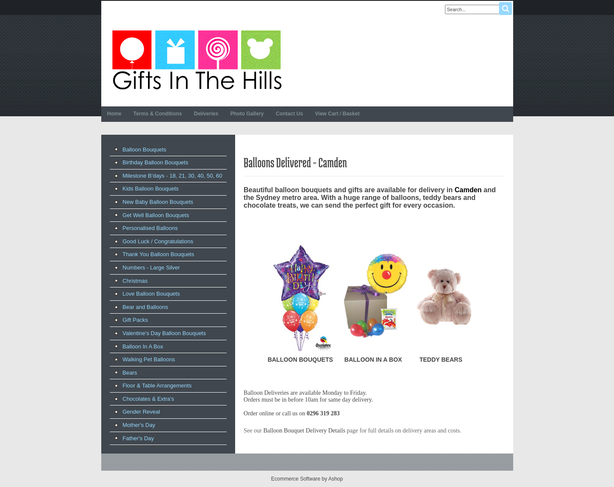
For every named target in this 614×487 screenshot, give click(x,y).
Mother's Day (139, 425)
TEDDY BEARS (440, 359)
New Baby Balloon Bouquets (158, 202)
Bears (130, 372)
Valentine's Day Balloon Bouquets (164, 333)
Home (114, 114)
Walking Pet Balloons (149, 359)
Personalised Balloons (150, 228)
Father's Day (138, 438)
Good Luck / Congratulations (158, 241)
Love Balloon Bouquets (151, 293)
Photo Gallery (247, 114)
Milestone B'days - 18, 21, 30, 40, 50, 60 (172, 175)
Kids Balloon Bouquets (151, 188)
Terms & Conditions (157, 114)
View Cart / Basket (337, 114)
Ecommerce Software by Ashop (307, 479)
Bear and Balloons (145, 307)
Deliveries (206, 114)
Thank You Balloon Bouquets (158, 254)
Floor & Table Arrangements (157, 385)
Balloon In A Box (143, 346)
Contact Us (289, 114)
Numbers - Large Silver (151, 267)
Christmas (135, 281)
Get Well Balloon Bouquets (156, 215)
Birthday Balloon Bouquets (155, 162)
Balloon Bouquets (144, 149)
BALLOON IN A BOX (373, 359)
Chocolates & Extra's (148, 399)
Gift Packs (135, 320)
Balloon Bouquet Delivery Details (304, 430)
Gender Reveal (141, 411)
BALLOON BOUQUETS (300, 359)
